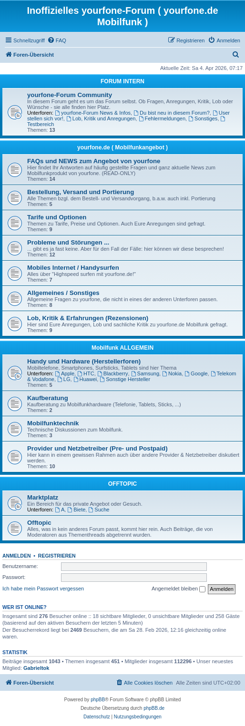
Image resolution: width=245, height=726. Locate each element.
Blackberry (112, 373)
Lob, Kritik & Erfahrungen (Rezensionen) (87, 318)
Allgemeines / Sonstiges (63, 292)
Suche (98, 509)
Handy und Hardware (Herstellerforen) (84, 361)
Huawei (85, 379)
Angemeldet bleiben (178, 589)
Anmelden (16, 556)
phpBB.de (153, 708)
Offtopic (39, 522)
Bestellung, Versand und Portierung (80, 192)
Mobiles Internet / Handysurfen (73, 267)
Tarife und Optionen (56, 217)
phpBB (98, 699)
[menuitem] (56, 40)
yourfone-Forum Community (69, 94)
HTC (85, 373)
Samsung (145, 373)
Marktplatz (42, 497)
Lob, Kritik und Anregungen (101, 118)
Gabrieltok (36, 668)
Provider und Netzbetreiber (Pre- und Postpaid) (97, 448)
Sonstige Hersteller (125, 379)
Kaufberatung (47, 398)
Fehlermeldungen (162, 118)
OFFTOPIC (122, 484)
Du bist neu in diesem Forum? (171, 113)
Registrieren (57, 556)
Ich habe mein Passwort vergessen (43, 588)
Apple (64, 373)
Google (195, 373)
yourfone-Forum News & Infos (93, 113)
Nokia (172, 373)
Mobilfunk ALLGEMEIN (122, 347)
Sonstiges (202, 118)
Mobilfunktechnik (53, 423)
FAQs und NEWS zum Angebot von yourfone (93, 161)
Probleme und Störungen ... (68, 242)
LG (64, 379)
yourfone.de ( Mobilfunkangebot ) (122, 147)
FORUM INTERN (122, 81)
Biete (76, 509)
